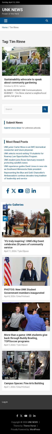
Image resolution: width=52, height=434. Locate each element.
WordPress (35, 429)
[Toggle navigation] (5, 21)
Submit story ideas (12, 128)
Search (45, 109)
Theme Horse (29, 426)
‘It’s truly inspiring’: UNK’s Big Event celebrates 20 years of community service (24, 244)
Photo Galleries (14, 204)
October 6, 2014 (11, 86)
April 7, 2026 (9, 345)
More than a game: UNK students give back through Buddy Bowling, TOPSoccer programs (25, 338)
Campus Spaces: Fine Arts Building (24, 383)
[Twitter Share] (5, 212)
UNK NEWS (12, 9)
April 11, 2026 (10, 251)
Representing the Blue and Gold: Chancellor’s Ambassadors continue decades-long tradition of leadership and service (25, 175)
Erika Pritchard (23, 296)
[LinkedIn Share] (5, 218)
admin (22, 86)
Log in (5, 402)
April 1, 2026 (9, 387)
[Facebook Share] (5, 207)
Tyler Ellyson (23, 251)
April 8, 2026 (9, 296)
